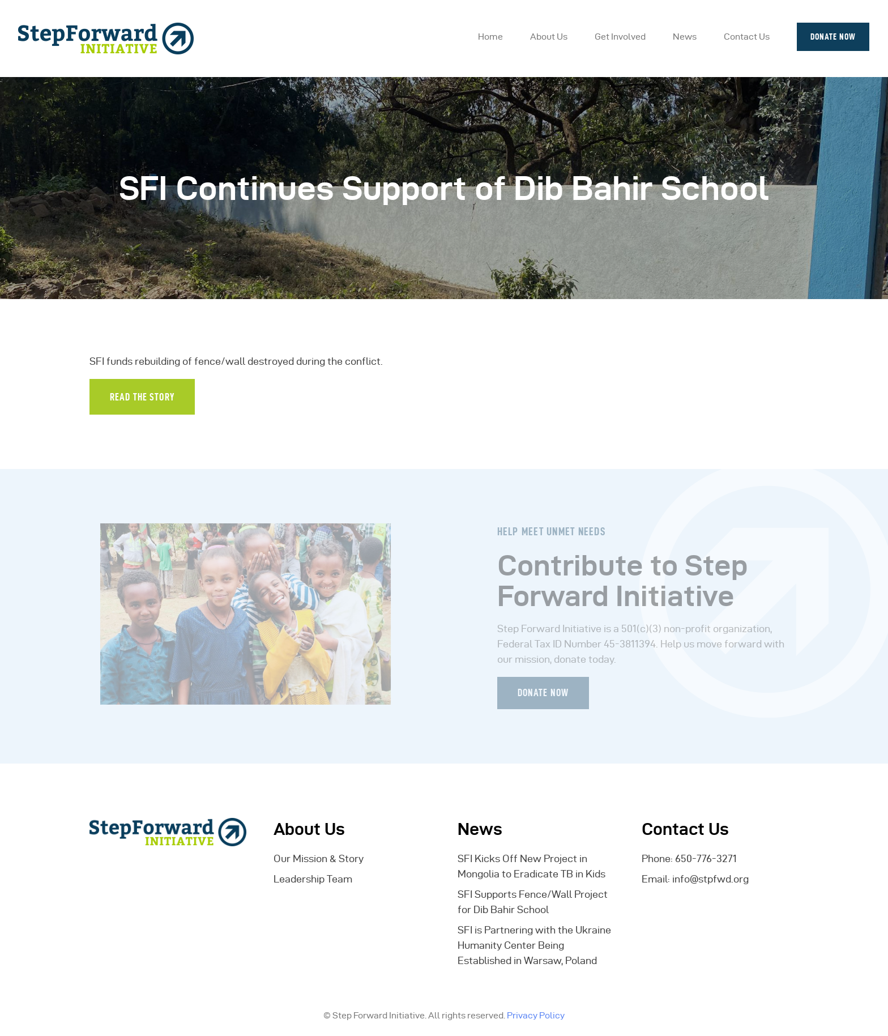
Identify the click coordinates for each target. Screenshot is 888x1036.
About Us (548, 36)
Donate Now (833, 36)
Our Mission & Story (319, 858)
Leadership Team (313, 878)
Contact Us (747, 36)
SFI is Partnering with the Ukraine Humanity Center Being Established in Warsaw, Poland (534, 945)
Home (490, 36)
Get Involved (620, 36)
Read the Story (142, 396)
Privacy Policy (536, 1015)
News (685, 36)
